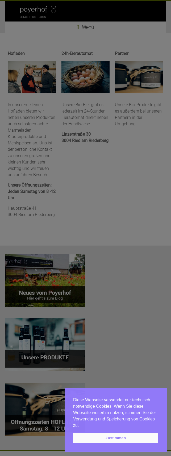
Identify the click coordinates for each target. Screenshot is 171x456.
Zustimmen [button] (116, 438)
